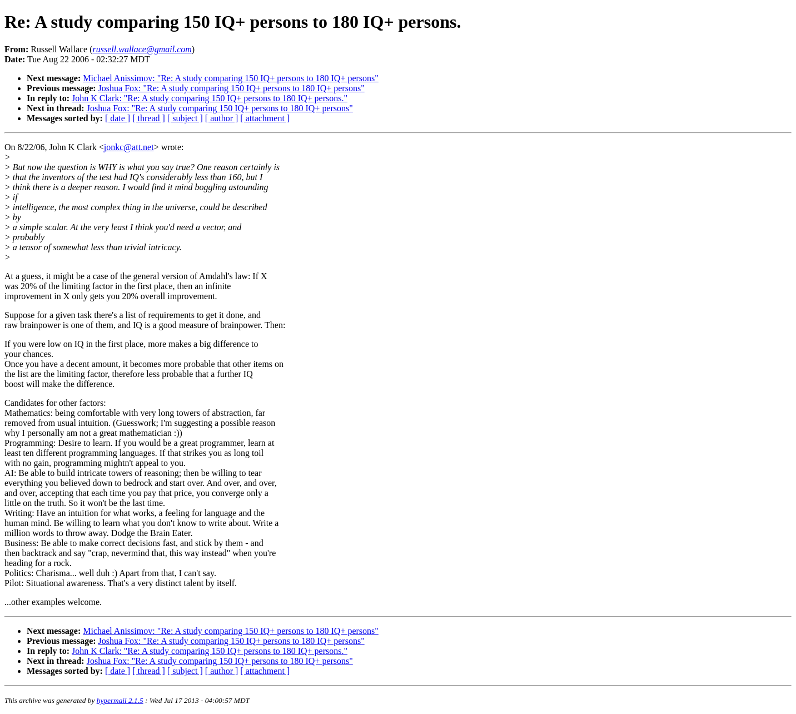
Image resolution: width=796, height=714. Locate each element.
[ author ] (221, 118)
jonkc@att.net (129, 147)
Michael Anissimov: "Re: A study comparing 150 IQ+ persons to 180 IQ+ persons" (231, 78)
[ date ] (117, 118)
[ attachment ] (265, 118)
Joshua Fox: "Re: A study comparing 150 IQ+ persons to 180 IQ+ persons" (231, 88)
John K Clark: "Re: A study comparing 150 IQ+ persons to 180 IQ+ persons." (209, 98)
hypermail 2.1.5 (120, 700)
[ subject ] (185, 118)
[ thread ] (148, 118)
